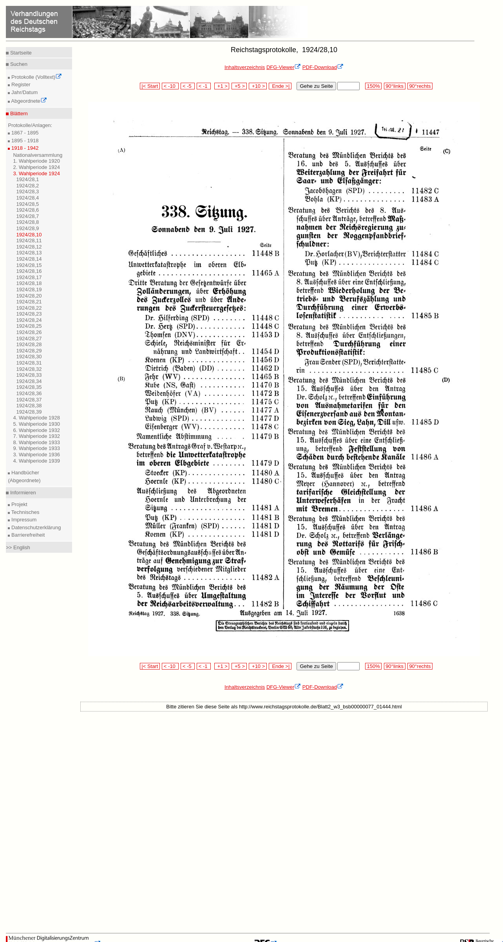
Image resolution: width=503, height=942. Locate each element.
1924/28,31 (29, 363)
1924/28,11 (29, 240)
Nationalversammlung (37, 155)
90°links (394, 86)
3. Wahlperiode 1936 (36, 454)
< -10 (170, 86)
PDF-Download (323, 67)
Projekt (18, 504)
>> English (18, 547)
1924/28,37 (29, 400)
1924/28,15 (29, 265)
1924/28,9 (27, 228)
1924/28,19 (29, 289)
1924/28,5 (27, 204)
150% (373, 86)
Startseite (20, 53)
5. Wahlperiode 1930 (36, 424)
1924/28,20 (29, 296)
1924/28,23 (29, 314)
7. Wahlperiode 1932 (36, 436)
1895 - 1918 (24, 140)
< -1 (203, 86)
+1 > (222, 86)
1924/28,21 (29, 302)
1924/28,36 (29, 393)
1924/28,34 (29, 381)
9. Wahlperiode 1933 (36, 448)
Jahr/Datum (24, 92)
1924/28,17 (29, 277)
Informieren (22, 493)
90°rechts (420, 86)
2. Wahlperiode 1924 (36, 167)
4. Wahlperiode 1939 (36, 461)
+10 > (257, 86)
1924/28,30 (29, 356)
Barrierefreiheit (27, 535)
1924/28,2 (27, 186)
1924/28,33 (29, 375)
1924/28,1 (27, 179)
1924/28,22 (29, 308)
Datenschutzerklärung (35, 527)
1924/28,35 (29, 387)
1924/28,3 (27, 191)
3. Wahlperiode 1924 (36, 173)
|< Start (149, 86)
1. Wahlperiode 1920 (36, 161)
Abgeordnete (28, 101)
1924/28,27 (29, 338)
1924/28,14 (29, 259)
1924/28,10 (29, 235)
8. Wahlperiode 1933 (36, 442)
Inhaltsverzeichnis (244, 67)
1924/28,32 (29, 369)
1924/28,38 (29, 405)
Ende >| (280, 86)
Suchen (18, 64)
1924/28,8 (27, 222)
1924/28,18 (29, 283)
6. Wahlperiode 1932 (36, 430)
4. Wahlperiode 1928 (36, 418)
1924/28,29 (29, 351)
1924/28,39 (29, 412)
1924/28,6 (27, 210)
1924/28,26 (29, 332)
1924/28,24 (29, 320)
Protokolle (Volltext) (36, 77)
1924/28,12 (29, 247)
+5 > (239, 86)
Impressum (23, 520)
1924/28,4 (27, 198)
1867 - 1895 (24, 133)
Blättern (18, 113)
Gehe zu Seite (316, 86)
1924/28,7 (27, 216)
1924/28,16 (29, 271)
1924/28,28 (29, 344)
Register (20, 84)
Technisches (24, 512)
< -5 (187, 86)
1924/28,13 (29, 253)
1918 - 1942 (24, 148)
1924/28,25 (29, 326)
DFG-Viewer (283, 67)
